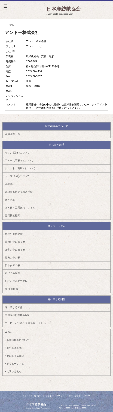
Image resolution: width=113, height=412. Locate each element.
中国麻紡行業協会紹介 (17, 315)
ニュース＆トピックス (32, 396)
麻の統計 (10, 184)
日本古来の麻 (12, 265)
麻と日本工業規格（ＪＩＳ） (21, 207)
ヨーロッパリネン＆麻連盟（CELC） (26, 323)
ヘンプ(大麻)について (17, 176)
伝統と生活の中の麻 (16, 281)
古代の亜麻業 (12, 273)
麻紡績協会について (17, 340)
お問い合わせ (13, 371)
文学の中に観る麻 (15, 249)
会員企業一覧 (12, 134)
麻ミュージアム (14, 363)
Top (8, 332)
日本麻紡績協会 (36, 404)
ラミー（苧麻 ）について (19, 160)
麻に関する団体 (14, 307)
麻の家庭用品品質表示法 (19, 192)
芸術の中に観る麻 (15, 241)
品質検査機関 (12, 215)
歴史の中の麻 (12, 257)
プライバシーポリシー (55, 396)
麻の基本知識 (13, 348)
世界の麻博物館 (14, 234)
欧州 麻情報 (11, 289)
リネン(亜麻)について (17, 152)
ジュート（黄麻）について (20, 168)
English (87, 396)
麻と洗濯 (10, 199)
